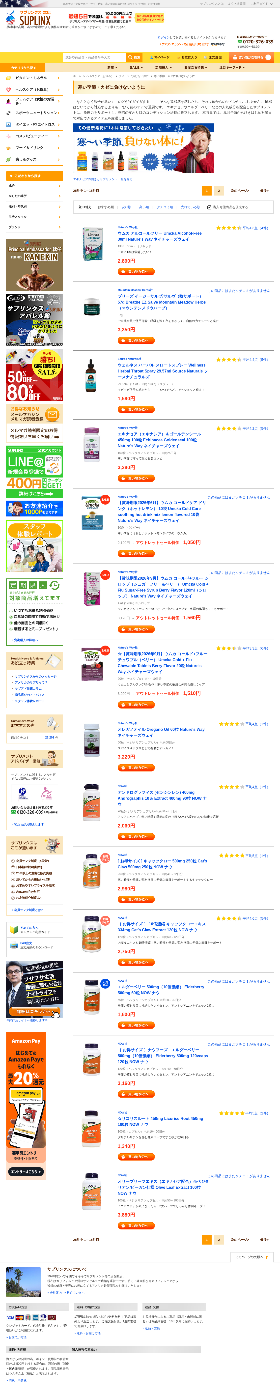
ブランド (15, 227)
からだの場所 (18, 196)
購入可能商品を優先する (230, 207)
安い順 (127, 207)
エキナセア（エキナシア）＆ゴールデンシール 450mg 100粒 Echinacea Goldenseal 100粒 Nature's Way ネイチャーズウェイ (159, 440)
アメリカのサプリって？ (31, 682)
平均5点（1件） (257, 856)
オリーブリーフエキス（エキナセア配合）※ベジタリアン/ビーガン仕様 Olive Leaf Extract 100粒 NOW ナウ (163, 1187)
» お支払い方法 (16, 1337)
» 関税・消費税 (16, 1380)
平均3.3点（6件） (256, 648)
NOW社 (122, 786)
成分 (12, 186)
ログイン (164, 37)
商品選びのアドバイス (30, 695)
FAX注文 (26, 943)
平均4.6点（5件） (256, 918)
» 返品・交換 (151, 1328)
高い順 (144, 207)
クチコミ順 (165, 207)
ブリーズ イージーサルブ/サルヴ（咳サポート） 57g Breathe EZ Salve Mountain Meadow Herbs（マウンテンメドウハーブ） (162, 302)
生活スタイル (18, 217)
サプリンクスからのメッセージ (35, 676)
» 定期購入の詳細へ (25, 640)
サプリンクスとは (212, 3)
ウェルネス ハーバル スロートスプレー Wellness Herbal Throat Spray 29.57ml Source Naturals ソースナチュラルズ (163, 371)
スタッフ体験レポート (30, 701)
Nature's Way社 (128, 227)
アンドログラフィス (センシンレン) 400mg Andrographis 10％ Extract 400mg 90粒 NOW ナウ (162, 798)
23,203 (49, 737)
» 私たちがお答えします (28, 824)
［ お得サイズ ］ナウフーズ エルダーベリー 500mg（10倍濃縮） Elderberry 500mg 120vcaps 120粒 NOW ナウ (163, 1056)
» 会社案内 (54, 1292)
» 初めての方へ (74, 1292)
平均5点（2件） (257, 1113)
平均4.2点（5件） (256, 428)
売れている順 (190, 207)
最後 (263, 191)
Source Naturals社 (129, 358)
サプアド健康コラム (28, 688)
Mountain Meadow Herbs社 (135, 289)
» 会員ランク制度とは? (27, 910)
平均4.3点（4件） (256, 228)
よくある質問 (237, 3)
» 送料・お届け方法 (87, 1333)
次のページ (239, 191)
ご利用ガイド (259, 3)
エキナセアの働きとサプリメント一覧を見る (103, 179)
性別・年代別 (18, 206)
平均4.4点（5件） (256, 360)
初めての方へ (29, 928)
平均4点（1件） (257, 724)
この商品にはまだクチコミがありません (239, 291)
